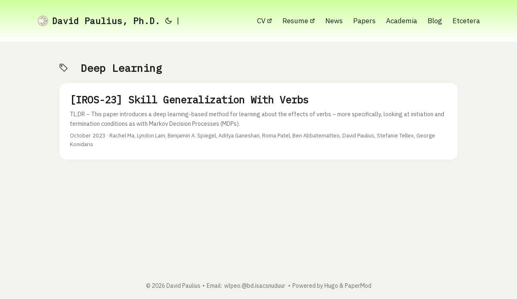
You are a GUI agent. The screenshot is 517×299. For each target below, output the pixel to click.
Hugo (331, 285)
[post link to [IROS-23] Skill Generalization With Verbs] (258, 121)
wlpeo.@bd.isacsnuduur (254, 285)
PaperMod (358, 285)
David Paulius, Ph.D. (98, 21)
